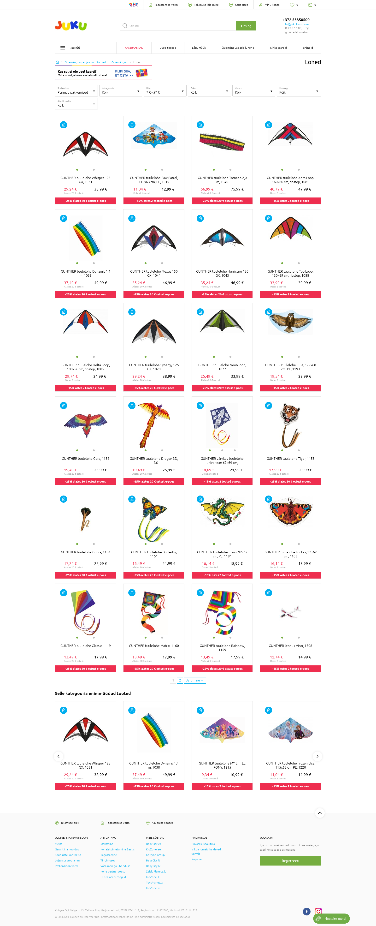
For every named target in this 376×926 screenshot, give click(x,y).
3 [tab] (235, 450)
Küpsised (197, 859)
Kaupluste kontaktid (68, 855)
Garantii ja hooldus (67, 849)
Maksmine (106, 844)
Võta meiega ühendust (115, 866)
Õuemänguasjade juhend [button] (238, 47)
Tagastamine (108, 855)
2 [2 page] (180, 680)
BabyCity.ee (154, 844)
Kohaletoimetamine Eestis (117, 849)
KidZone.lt (152, 877)
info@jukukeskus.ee (296, 24)
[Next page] (195, 680)
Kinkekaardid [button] (278, 47)
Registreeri (290, 861)
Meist (58, 844)
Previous (58, 756)
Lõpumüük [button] (199, 47)
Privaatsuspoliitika (203, 844)
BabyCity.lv (153, 866)
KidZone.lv (153, 888)
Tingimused (108, 860)
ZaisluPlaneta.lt (156, 871)
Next (317, 756)
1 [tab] (77, 170)
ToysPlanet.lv (154, 882)
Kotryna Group (155, 855)
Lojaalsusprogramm (67, 860)
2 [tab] (94, 170)
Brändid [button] (308, 47)
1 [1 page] (173, 680)
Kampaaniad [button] (133, 47)
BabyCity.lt (153, 860)
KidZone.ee (153, 849)
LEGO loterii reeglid (113, 877)
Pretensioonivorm (66, 866)
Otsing (246, 26)
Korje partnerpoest (112, 871)
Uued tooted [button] (167, 47)
